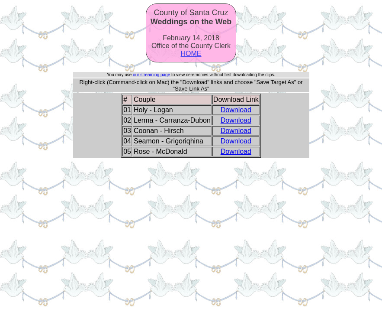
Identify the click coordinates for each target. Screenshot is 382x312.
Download (236, 110)
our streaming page (151, 74)
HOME (191, 53)
